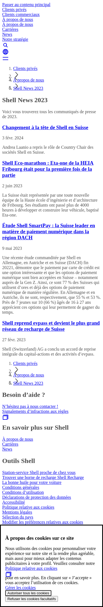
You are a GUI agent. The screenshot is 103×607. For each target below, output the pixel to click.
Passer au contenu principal (26, 4)
